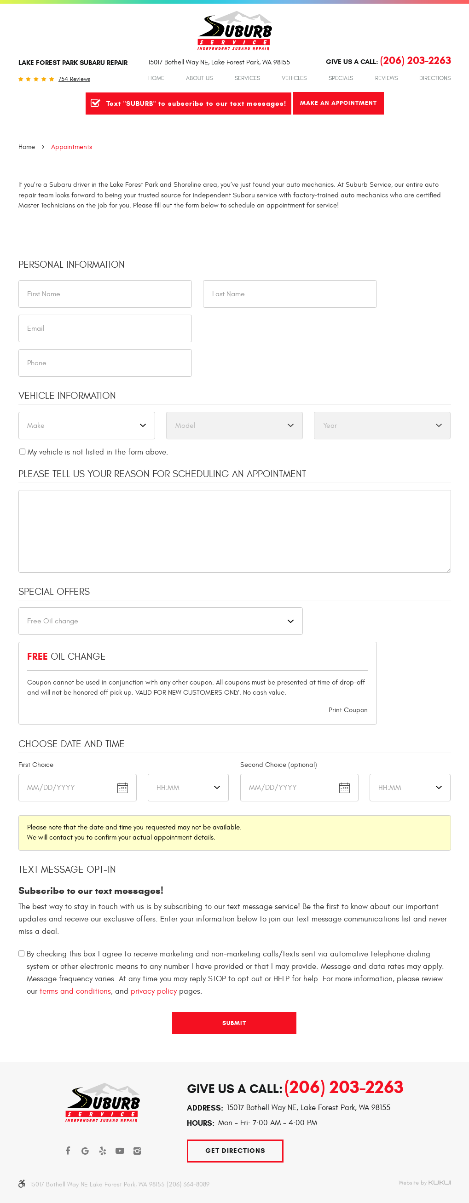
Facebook (68, 1151)
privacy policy (154, 991)
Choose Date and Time (71, 744)
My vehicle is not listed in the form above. (98, 452)
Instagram (137, 1151)
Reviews (386, 78)
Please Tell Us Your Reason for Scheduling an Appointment (162, 474)
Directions (435, 78)
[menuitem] (156, 78)
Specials (341, 78)
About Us (199, 78)
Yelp (102, 1151)
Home (156, 78)
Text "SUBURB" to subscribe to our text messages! (196, 103)
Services (247, 78)
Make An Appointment (338, 103)
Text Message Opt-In (67, 869)
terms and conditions (75, 991)
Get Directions (235, 1150)
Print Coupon (348, 710)
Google (85, 1151)
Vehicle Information (67, 396)
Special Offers (54, 592)
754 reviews (74, 79)
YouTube (120, 1151)
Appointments (71, 147)
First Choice (35, 765)
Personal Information (71, 265)
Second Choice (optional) (278, 765)
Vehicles (294, 78)
